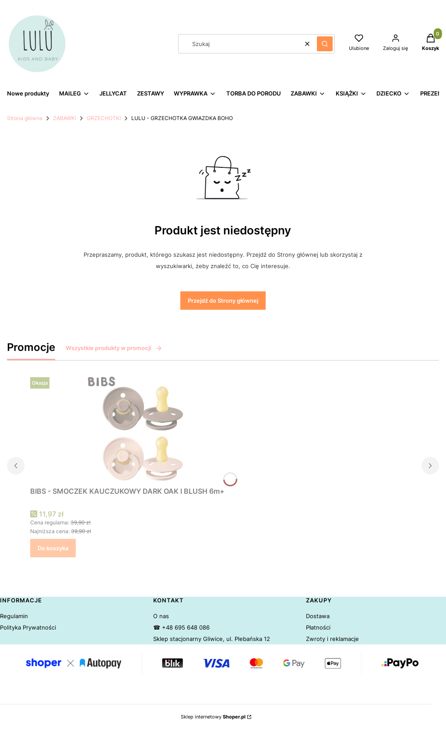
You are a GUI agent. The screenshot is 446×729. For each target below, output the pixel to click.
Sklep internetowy (213, 717)
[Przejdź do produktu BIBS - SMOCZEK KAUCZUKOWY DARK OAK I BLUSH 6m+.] (139, 428)
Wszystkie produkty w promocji (114, 347)
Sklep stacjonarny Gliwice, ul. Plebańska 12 (211, 638)
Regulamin (14, 615)
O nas (161, 615)
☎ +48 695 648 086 (181, 627)
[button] (325, 43)
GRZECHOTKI (104, 118)
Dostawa (318, 615)
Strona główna (24, 118)
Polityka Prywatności (28, 627)
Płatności (318, 627)
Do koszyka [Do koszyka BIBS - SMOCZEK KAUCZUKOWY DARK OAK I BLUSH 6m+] (53, 548)
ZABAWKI (64, 118)
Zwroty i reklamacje (332, 638)
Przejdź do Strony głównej (223, 300)
